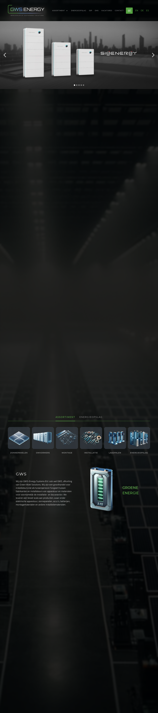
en (136, 10)
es (147, 10)
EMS (97, 10)
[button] (60, 11)
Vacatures (106, 10)
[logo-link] (26, 10)
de (142, 10)
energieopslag (78, 10)
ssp (90, 10)
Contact (119, 10)
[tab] (65, 417)
